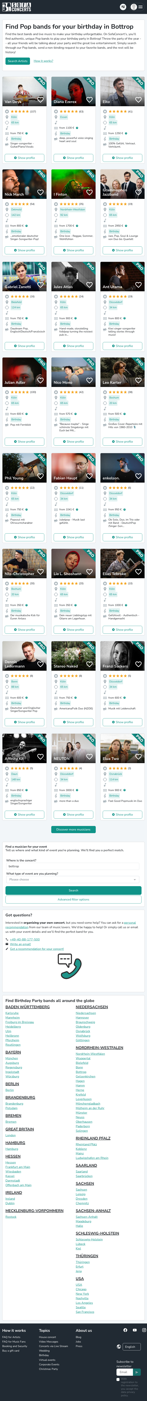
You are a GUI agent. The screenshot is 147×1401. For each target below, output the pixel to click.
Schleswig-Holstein (89, 1239)
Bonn (79, 1067)
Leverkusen (84, 1099)
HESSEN (13, 1156)
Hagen (80, 1081)
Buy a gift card (10, 1351)
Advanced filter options (73, 899)
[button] (137, 7)
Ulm (8, 1031)
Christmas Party (48, 1369)
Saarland (82, 1172)
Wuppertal (83, 1058)
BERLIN (12, 1084)
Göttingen (83, 1040)
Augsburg (12, 1063)
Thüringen (83, 1262)
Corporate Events (49, 1364)
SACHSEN (85, 1183)
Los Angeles (84, 1303)
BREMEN (13, 1115)
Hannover (82, 1018)
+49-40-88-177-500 (25, 939)
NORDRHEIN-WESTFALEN (99, 1047)
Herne (80, 1090)
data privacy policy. (128, 1393)
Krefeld (81, 1095)
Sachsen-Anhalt (87, 1217)
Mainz (80, 1153)
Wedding (44, 1351)
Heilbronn (12, 1036)
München (11, 1058)
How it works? (43, 61)
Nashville (82, 1298)
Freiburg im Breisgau (19, 1022)
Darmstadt (12, 1181)
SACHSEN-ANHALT (93, 1210)
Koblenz (81, 1149)
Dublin (10, 1203)
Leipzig (80, 1194)
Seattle (81, 1307)
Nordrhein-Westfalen (90, 1054)
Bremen (10, 1122)
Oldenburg (83, 1027)
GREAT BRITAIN (19, 1129)
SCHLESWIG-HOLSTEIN (97, 1233)
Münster (81, 1113)
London (10, 1135)
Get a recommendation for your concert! (37, 949)
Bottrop (81, 1072)
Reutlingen (13, 1045)
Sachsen (81, 1190)
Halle (79, 1226)
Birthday (44, 1355)
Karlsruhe (12, 1013)
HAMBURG (15, 1142)
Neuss (80, 1117)
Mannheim (12, 1018)
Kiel (78, 1248)
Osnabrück (83, 1031)
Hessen (10, 1162)
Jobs (78, 1341)
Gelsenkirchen (85, 1076)
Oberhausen (84, 1122)
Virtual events (47, 1360)
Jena (79, 1271)
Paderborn (83, 1126)
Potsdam (11, 1108)
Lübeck (80, 1244)
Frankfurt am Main (17, 1167)
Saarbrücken (84, 1176)
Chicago (81, 1289)
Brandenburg (14, 1104)
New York (82, 1294)
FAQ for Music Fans (14, 1341)
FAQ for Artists (11, 1337)
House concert (47, 1337)
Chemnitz (82, 1203)
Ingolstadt (12, 1072)
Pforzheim (12, 1040)
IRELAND (13, 1192)
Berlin (9, 1090)
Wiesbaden (13, 1172)
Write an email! (20, 944)
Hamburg (11, 1149)
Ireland (10, 1199)
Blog (78, 1337)
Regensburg (13, 1067)
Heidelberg (13, 1027)
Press (79, 1346)
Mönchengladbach (88, 1104)
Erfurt (79, 1267)
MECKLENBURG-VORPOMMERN (34, 1210)
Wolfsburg (83, 1036)
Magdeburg (83, 1221)
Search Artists (18, 61)
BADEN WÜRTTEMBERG (27, 1007)
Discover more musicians (73, 829)
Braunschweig (85, 1022)
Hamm (80, 1085)
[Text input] (124, 1372)
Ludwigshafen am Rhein (92, 1158)
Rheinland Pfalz (86, 1144)
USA (80, 1278)
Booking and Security (14, 1346)
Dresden (81, 1199)
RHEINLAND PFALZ (93, 1138)
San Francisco (85, 1312)
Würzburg (12, 1076)
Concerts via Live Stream (53, 1346)
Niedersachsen (86, 1013)
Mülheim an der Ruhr (90, 1108)
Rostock (10, 1217)
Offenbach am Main (18, 1185)
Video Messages (48, 1341)
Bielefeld (82, 1063)
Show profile (26, 158)
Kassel (10, 1176)
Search (73, 890)
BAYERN (13, 1052)
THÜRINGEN (87, 1256)
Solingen (82, 1131)
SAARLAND (86, 1165)
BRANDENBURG (20, 1097)
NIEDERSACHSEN (92, 1007)
